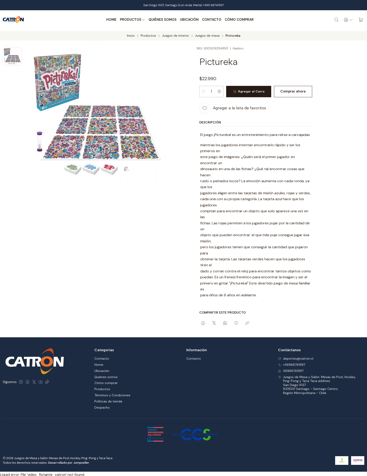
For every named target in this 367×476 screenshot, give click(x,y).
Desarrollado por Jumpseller (68, 461)
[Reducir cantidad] (203, 89)
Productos (131, 20)
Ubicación (188, 20)
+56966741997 (291, 363)
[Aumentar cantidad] (221, 89)
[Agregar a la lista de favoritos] (232, 106)
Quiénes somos (162, 20)
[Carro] (360, 20)
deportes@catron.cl (295, 357)
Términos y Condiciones (112, 394)
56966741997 (291, 369)
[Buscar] (335, 20)
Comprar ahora (291, 90)
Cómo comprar (238, 20)
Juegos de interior (175, 34)
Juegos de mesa (207, 34)
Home (111, 20)
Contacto (211, 20)
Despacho (102, 406)
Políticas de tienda (108, 400)
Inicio (131, 34)
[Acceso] (348, 20)
